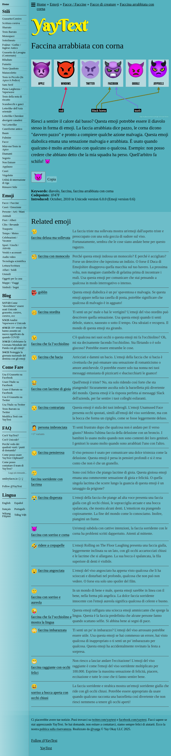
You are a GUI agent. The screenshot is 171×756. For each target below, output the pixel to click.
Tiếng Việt (20, 514)
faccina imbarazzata (52, 630)
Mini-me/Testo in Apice (11, 148)
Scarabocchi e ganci (13, 104)
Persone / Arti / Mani (13, 211)
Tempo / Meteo (10, 233)
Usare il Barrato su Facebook (12, 391)
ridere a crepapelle (51, 545)
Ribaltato (7, 59)
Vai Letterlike (9, 124)
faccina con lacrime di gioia (51, 389)
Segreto (6, 158)
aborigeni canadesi (12, 120)
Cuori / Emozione (11, 207)
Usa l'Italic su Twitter (13, 404)
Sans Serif (7, 84)
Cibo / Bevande (10, 224)
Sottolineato (8, 40)
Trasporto (7, 228)
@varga (95, 729)
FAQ (6, 428)
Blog (6, 295)
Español (18, 503)
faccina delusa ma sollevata (50, 238)
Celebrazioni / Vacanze (9, 239)
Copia (51, 179)
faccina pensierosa (51, 452)
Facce (5, 141)
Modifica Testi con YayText (12, 418)
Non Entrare (8, 162)
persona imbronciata (52, 427)
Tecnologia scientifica (14, 261)
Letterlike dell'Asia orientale (12, 110)
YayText (46, 748)
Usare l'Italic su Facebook (10, 383)
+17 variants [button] (38, 434)
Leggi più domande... (17, 473)
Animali (6, 215)
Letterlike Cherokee (13, 116)
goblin (42, 292)
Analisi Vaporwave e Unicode (14, 322)
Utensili (6, 274)
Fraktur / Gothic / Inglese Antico (11, 46)
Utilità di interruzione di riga (13, 181)
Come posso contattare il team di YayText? (13, 465)
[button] (33, 5)
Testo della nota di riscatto (12, 98)
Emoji (8, 195)
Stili (6, 11)
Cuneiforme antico (12, 128)
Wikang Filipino (6, 515)
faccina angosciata (51, 570)
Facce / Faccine (10, 203)
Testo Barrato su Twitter (11, 410)
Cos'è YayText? (10, 435)
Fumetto (6, 64)
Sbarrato (6, 27)
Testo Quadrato (10, 68)
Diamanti (7, 153)
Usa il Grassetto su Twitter (12, 399)
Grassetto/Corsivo (12, 18)
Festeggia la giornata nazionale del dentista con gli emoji (14, 355)
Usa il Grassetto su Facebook (12, 376)
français (6, 509)
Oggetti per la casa (12, 278)
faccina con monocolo (53, 256)
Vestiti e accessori (11, 252)
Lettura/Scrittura (11, 265)
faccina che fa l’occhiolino (50, 344)
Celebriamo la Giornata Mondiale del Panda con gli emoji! (14, 345)
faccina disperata (50, 497)
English (6, 503)
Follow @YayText (12, 486)
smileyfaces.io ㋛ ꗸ (12, 478)
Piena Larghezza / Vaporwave (11, 90)
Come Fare (12, 367)
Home (5, 4)
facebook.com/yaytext (133, 719)
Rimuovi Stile (9, 187)
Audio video (9, 257)
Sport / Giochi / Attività (10, 247)
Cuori (5, 171)
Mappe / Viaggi (10, 282)
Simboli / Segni (10, 287)
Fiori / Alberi (9, 220)
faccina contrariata (51, 407)
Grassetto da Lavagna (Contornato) (13, 54)
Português (19, 509)
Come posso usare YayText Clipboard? (13, 456)
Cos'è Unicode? (10, 439)
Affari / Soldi (9, 269)
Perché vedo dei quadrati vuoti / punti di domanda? (13, 447)
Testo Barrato (9, 31)
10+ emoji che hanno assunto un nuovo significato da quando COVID (14, 332)
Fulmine (6, 137)
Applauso (7, 166)
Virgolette (7, 175)
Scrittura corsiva (11, 23)
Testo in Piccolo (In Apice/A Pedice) (12, 79)
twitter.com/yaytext (104, 719)
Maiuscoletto (9, 72)
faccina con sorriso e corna (50, 535)
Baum (5, 133)
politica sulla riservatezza (55, 729)
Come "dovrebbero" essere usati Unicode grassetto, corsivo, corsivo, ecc (13, 309)
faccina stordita (49, 312)
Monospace (8, 36)
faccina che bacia (50, 357)
